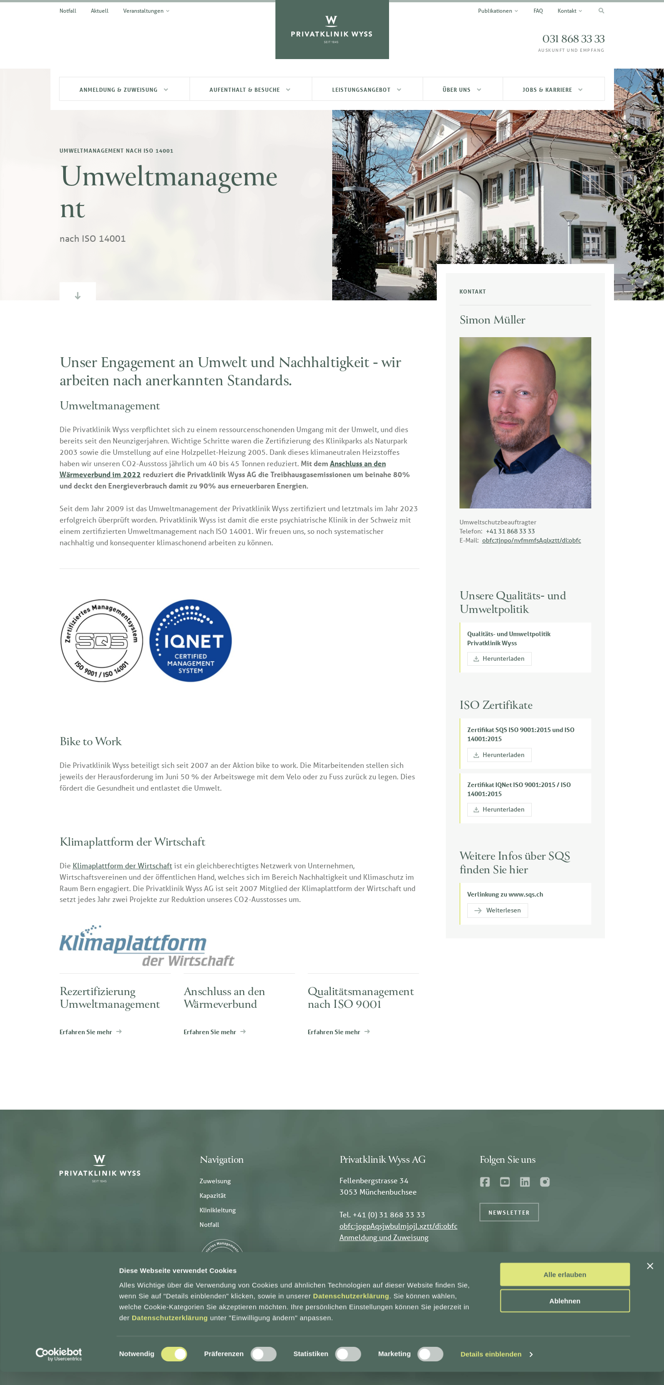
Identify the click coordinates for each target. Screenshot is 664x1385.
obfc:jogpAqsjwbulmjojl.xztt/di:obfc (398, 1226)
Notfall (209, 1225)
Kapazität (213, 1195)
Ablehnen (564, 1314)
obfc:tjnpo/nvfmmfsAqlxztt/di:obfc (531, 540)
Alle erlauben (565, 1287)
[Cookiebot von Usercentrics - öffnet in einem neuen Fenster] (59, 1367)
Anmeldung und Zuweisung (384, 1237)
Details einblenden (490, 1367)
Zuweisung (215, 1181)
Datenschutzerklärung (351, 1308)
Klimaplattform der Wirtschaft (122, 865)
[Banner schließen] (650, 1278)
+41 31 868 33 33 (510, 531)
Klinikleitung (218, 1210)
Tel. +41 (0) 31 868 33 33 (382, 1214)
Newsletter (509, 1212)
